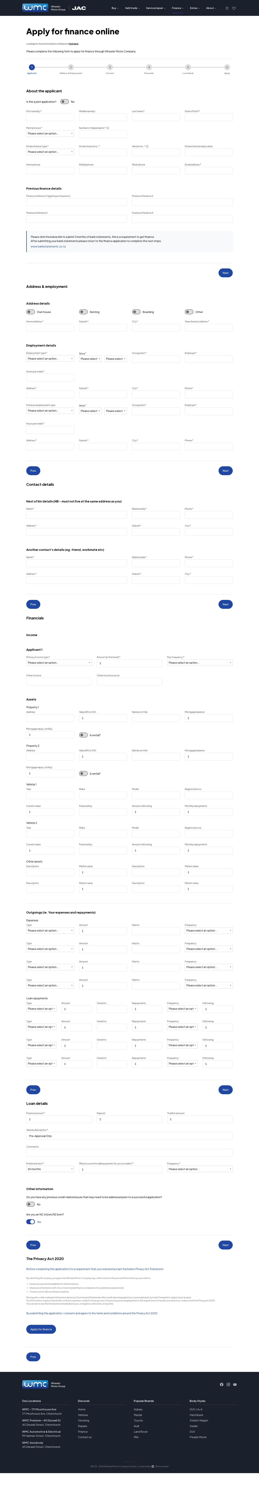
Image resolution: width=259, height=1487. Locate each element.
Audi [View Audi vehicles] (136, 1440)
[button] (227, 8)
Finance (83, 1445)
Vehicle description (37, 1137)
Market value (86, 872)
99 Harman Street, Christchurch (41, 1449)
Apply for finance (41, 1340)
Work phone (138, 164)
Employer (191, 354)
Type (29, 930)
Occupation (139, 354)
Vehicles (83, 1428)
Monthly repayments (196, 811)
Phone (189, 390)
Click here (73, 44)
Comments (32, 1154)
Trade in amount (176, 1121)
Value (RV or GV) (87, 717)
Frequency (190, 930)
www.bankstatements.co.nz (48, 246)
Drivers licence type (37, 146)
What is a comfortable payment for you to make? (106, 1171)
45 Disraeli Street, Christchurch (41, 1460)
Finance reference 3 (37, 212)
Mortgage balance (194, 717)
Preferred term (35, 1171)
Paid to (135, 930)
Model (135, 794)
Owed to (101, 1009)
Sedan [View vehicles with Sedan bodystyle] (194, 1440)
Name (30, 512)
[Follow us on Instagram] (228, 1398)
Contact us (85, 1451)
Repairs (82, 1440)
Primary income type (38, 662)
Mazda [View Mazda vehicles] (138, 1428)
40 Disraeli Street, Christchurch (41, 1438)
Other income (33, 681)
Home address (34, 323)
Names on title (139, 717)
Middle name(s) (87, 111)
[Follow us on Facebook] (222, 1398)
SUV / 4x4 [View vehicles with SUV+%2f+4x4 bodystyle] (196, 1423)
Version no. (140, 146)
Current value (33, 811)
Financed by (85, 811)
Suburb (84, 323)
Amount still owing (142, 811)
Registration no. (193, 794)
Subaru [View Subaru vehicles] (138, 1423)
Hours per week (35, 373)
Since (82, 355)
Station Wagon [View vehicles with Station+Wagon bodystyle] (199, 1434)
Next (226, 273)
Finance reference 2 (142, 195)
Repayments (139, 1009)
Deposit (101, 1121)
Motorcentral (159, 1480)
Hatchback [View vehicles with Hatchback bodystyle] (196, 1428)
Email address (193, 164)
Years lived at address (197, 323)
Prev (33, 473)
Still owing (208, 1009)
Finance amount (35, 1121)
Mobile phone (86, 164)
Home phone (33, 164)
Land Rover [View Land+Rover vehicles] (141, 1445)
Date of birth (192, 111)
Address (31, 390)
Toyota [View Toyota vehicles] (138, 1434)
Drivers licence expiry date (199, 146)
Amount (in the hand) (108, 662)
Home (81, 1423)
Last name (138, 111)
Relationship (139, 512)
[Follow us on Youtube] (235, 1398)
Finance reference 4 (142, 212)
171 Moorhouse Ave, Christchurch (42, 1427)
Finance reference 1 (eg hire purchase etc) (48, 195)
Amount (83, 930)
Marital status (34, 127)
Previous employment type (40, 406)
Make (82, 794)
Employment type (36, 354)
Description (32, 872)
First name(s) (34, 111)
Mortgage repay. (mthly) (39, 734)
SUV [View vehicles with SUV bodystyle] (192, 1445)
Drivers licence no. (89, 146)
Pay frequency (175, 662)
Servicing (83, 1434)
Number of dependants (94, 128)
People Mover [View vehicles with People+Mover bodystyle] (198, 1451)
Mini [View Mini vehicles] (136, 1451)
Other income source (108, 681)
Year (28, 794)
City (135, 323)
